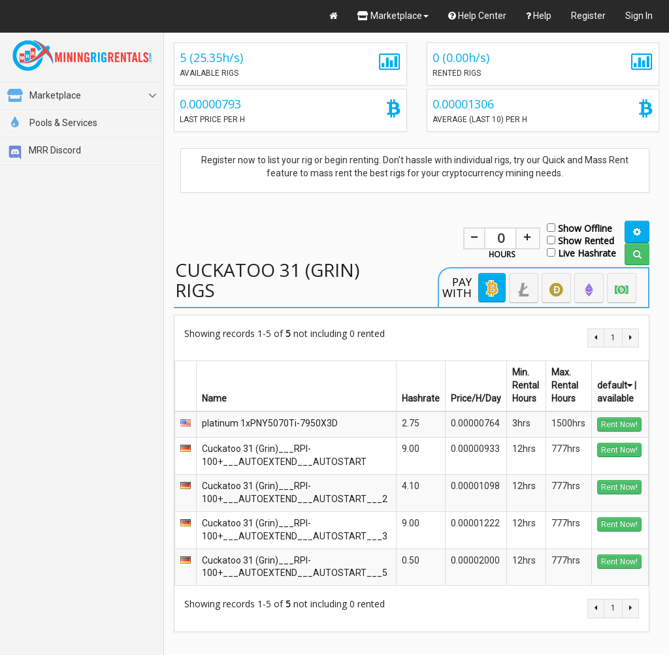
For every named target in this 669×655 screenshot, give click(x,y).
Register (588, 15)
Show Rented (580, 240)
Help (538, 15)
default (614, 385)
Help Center (477, 15)
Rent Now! (619, 424)
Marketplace (393, 15)
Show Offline (579, 227)
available (615, 398)
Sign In (639, 15)
